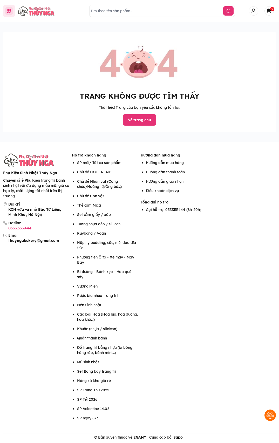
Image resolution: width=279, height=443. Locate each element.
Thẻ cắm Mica (89, 205)
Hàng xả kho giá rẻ (94, 380)
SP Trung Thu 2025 (93, 390)
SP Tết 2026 (87, 399)
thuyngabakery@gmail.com (33, 240)
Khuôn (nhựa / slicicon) (97, 328)
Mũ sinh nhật (88, 362)
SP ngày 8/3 (87, 418)
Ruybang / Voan (91, 233)
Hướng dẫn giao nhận (165, 181)
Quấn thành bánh (92, 338)
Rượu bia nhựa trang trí (97, 295)
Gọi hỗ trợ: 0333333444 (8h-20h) (173, 209)
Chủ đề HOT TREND (94, 172)
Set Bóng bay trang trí (96, 371)
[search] (228, 11)
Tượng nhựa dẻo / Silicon (99, 224)
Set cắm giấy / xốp (94, 214)
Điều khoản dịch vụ (162, 190)
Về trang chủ (139, 120)
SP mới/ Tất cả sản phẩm (99, 162)
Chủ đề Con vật (90, 196)
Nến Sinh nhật (89, 305)
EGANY (140, 437)
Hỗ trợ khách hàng (89, 155)
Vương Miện (87, 286)
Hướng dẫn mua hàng (160, 155)
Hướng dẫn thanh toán (165, 172)
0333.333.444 (19, 228)
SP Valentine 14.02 (93, 408)
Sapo (178, 437)
